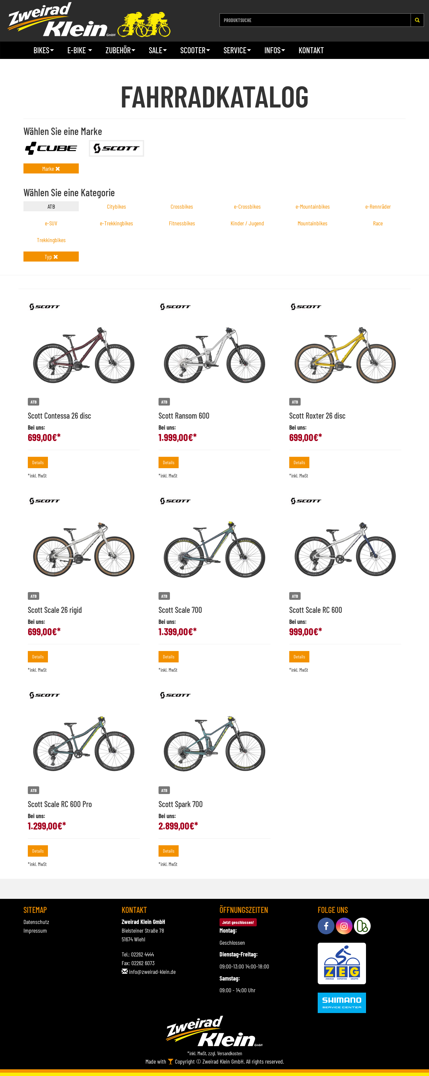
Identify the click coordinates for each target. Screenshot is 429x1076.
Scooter (195, 50)
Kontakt (311, 50)
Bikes (44, 50)
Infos (274, 50)
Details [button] (38, 462)
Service (237, 50)
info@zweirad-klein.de (152, 971)
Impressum (35, 930)
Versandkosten (229, 1053)
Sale (158, 50)
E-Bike (79, 50)
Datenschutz (36, 921)
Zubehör (120, 50)
